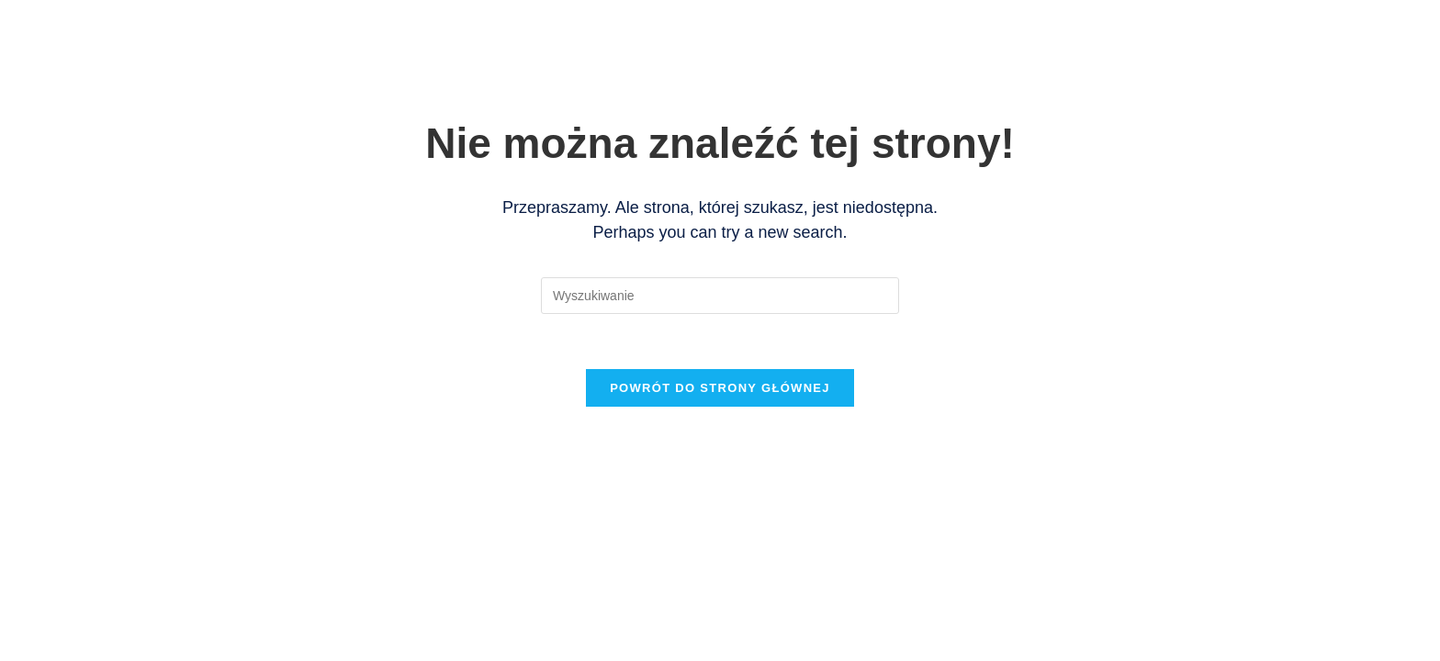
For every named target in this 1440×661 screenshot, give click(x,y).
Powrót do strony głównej (720, 388)
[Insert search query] (720, 295)
